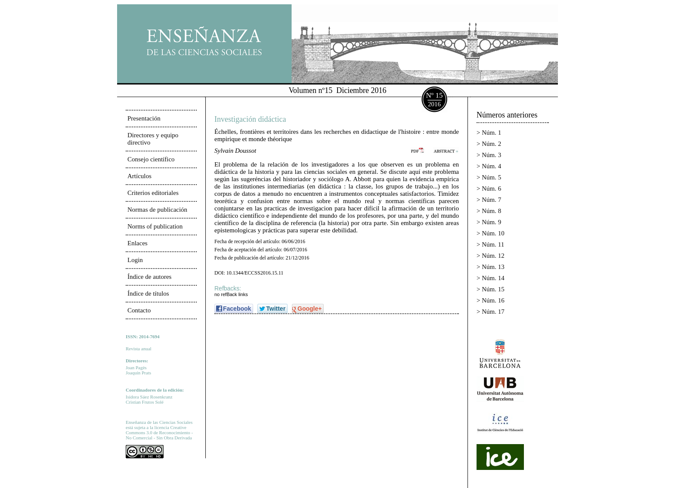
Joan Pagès (136, 367)
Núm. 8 (491, 210)
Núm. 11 (493, 244)
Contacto (139, 310)
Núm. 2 (491, 143)
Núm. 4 (491, 166)
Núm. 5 (491, 177)
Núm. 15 (493, 289)
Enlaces (137, 243)
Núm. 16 (493, 300)
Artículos (139, 176)
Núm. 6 (491, 188)
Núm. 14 (493, 278)
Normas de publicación (157, 209)
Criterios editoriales (153, 192)
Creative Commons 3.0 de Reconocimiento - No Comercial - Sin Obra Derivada (159, 432)
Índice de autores (149, 276)
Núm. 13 (493, 266)
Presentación (144, 118)
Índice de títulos (148, 293)
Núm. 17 (493, 311)
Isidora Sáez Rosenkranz (149, 396)
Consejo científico (151, 159)
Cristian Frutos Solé (145, 402)
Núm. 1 (491, 132)
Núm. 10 (493, 233)
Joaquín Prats (138, 372)
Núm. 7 (491, 199)
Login (135, 259)
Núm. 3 (491, 154)
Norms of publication (155, 226)
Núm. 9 (491, 222)
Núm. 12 (493, 255)
